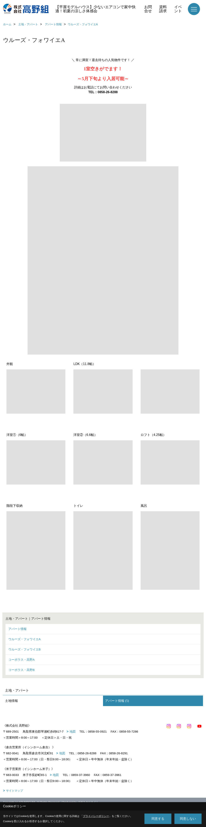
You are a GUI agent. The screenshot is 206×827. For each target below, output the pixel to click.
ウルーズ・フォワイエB (24, 649)
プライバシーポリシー (96, 816)
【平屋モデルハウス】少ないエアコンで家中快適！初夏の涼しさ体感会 (95, 9)
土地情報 (11, 700)
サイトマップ (14, 790)
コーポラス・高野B (21, 670)
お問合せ (148, 9)
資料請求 (163, 9)
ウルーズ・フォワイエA (24, 639)
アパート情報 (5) (117, 700)
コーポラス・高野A (21, 659)
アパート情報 (17, 629)
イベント (178, 9)
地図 (73, 731)
